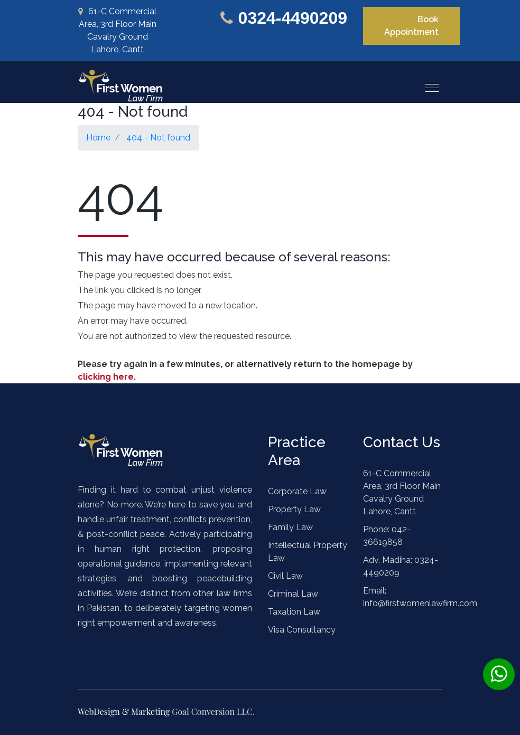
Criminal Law (293, 594)
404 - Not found (158, 138)
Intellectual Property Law (307, 551)
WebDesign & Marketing (125, 711)
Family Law (290, 527)
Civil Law (285, 576)
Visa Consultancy (302, 630)
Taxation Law (294, 612)
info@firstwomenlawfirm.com (420, 603)
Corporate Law (297, 491)
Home (98, 138)
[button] (428, 84)
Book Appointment (411, 25)
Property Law (294, 509)
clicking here (106, 377)
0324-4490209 (292, 17)
